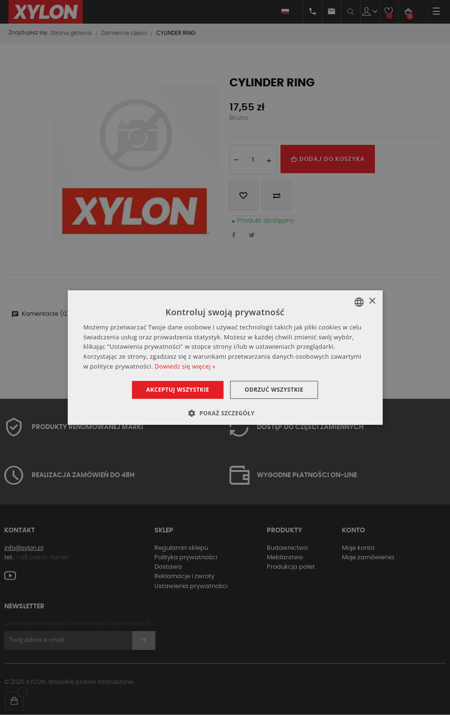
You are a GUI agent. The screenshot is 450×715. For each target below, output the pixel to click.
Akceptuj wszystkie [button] (177, 390)
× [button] (371, 301)
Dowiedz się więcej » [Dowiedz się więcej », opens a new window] (185, 366)
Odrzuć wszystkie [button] (274, 390)
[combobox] (359, 302)
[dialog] (225, 357)
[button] (225, 413)
